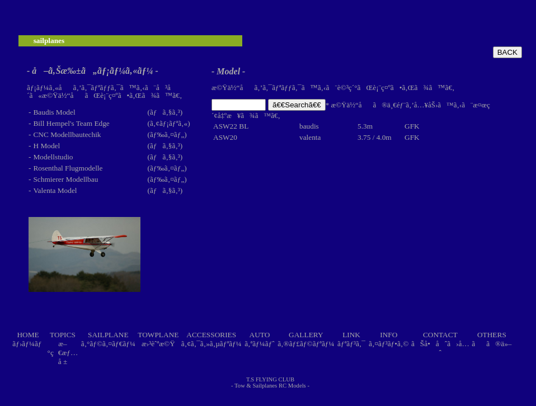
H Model (46, 145)
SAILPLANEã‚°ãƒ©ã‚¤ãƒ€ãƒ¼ (108, 339)
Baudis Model (54, 112)
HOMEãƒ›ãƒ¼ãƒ (28, 339)
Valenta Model (55, 190)
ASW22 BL (230, 126)
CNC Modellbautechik (67, 134)
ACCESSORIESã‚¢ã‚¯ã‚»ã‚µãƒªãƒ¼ (211, 339)
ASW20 (225, 137)
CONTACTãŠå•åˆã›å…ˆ (440, 344)
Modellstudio (53, 157)
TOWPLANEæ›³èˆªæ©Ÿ (158, 339)
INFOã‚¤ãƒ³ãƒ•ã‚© (388, 339)
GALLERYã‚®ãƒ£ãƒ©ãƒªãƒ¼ (306, 339)
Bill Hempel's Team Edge (71, 123)
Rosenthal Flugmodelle (67, 168)
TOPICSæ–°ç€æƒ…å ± (63, 348)
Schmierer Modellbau (65, 179)
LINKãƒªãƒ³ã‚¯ (351, 339)
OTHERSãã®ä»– (491, 339)
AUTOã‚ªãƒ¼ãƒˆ (260, 339)
